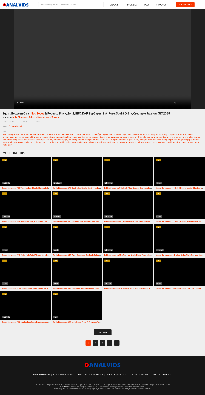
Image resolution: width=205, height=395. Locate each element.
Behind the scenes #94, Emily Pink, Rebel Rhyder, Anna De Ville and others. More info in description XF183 (45, 255)
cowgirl (197, 137)
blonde (146, 137)
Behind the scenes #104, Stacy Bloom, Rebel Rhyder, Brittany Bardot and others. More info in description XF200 (47, 288)
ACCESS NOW (185, 4)
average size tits (77, 137)
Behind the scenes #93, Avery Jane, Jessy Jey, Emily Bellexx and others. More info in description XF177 (94, 255)
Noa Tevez (37, 113)
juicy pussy (18, 142)
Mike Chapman (19, 117)
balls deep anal (92, 137)
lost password (41, 374)
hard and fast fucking (157, 139)
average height (62, 137)
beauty (103, 137)
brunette (189, 137)
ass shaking (30, 137)
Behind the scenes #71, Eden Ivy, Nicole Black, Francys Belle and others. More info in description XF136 (146, 255)
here (66, 387)
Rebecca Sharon (37, 117)
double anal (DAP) (83, 134)
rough (131, 142)
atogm (52, 137)
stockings (171, 142)
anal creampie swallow (13, 134)
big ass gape (113, 137)
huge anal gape (185, 139)
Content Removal (162, 374)
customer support (63, 374)
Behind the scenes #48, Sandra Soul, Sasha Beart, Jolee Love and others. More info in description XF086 (94, 188)
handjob (143, 139)
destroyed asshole (44, 139)
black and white (135, 137)
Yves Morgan (52, 117)
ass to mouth (42, 137)
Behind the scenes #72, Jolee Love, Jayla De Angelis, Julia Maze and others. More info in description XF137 (96, 288)
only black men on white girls (145, 134)
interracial (7, 142)
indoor (196, 139)
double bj (73, 139)
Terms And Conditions (90, 374)
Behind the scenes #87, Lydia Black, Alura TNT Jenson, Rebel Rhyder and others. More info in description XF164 (98, 322)
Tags (147, 4)
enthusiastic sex (100, 139)
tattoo (190, 142)
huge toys (126, 134)
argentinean (8, 137)
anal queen (188, 134)
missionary (71, 142)
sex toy (148, 142)
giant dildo (133, 139)
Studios (161, 4)
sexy (155, 142)
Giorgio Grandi (15, 126)
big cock (123, 137)
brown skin (179, 137)
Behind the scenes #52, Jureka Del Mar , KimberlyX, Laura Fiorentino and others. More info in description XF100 (47, 221)
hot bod (117, 134)
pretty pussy (112, 142)
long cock (47, 142)
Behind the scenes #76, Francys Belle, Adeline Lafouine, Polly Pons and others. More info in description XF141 (148, 288)
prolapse (123, 142)
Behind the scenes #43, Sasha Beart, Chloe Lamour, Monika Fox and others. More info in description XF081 (147, 221)
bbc (72, 134)
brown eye (168, 137)
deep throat (29, 139)
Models (132, 4)
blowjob (154, 137)
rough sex (139, 142)
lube (54, 142)
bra (160, 137)
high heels (172, 139)
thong (196, 142)
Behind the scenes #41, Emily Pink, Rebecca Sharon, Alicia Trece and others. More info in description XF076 (147, 188)
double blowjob (85, 139)
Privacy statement (117, 374)
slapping (161, 142)
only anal (92, 142)
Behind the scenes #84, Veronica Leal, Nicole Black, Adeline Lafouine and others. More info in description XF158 (47, 188)
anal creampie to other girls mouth (39, 134)
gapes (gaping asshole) (102, 134)
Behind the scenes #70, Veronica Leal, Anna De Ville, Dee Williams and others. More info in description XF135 (97, 221)
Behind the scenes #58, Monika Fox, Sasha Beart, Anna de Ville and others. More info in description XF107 (45, 322)
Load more (102, 332)
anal (180, 134)
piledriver (101, 142)
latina (38, 142)
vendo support (139, 374)
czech (20, 139)
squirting (163, 134)
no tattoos (82, 142)
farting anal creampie (118, 139)
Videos (115, 4)
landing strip (29, 142)
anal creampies (62, 134)
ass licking (19, 137)
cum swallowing (10, 139)
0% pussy (172, 134)
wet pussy (7, 144)
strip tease (181, 142)
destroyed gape (60, 139)
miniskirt (61, 142)
